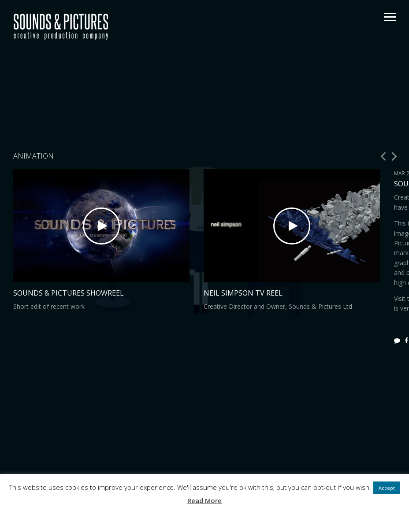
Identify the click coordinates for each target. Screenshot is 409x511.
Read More (204, 500)
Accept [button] (387, 488)
